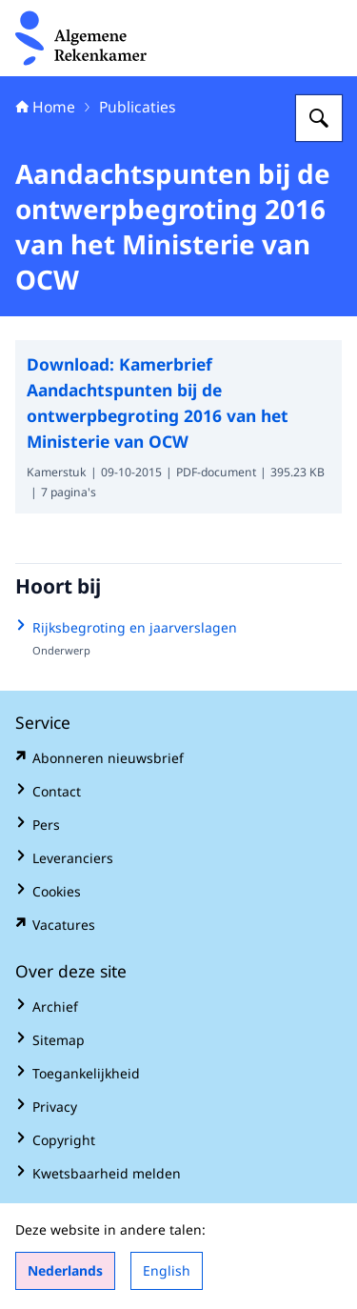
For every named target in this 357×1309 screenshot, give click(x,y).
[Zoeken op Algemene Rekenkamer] (319, 118)
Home (45, 106)
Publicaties (137, 106)
